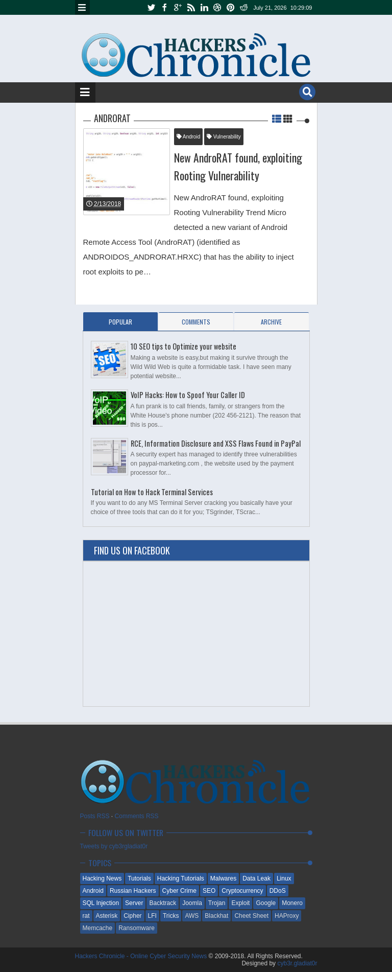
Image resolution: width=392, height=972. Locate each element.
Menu (82, 7)
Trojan (217, 903)
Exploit (240, 903)
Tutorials (139, 878)
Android (189, 137)
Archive (271, 321)
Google (266, 903)
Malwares (223, 878)
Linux (284, 878)
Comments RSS (137, 816)
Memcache (98, 928)
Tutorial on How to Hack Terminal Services (152, 492)
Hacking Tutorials (180, 878)
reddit (244, 7)
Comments (196, 321)
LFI (152, 915)
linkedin (204, 7)
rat (86, 915)
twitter (151, 7)
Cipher (132, 915)
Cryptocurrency (242, 890)
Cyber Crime (179, 890)
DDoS (278, 890)
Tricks (171, 915)
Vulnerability (224, 137)
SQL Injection (101, 903)
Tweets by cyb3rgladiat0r (114, 846)
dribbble (217, 7)
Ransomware (136, 928)
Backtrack (162, 903)
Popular (120, 321)
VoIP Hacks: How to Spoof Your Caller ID (188, 394)
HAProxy (287, 915)
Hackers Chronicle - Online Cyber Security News (142, 956)
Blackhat (216, 915)
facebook (164, 7)
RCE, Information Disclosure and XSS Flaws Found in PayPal (216, 443)
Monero (292, 903)
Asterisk (107, 915)
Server (134, 903)
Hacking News (102, 878)
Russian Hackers (133, 890)
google (177, 7)
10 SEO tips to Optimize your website (183, 346)
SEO (209, 890)
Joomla (192, 903)
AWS (192, 915)
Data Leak (256, 878)
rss (191, 7)
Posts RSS (95, 816)
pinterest (230, 7)
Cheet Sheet (251, 915)
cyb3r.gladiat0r (297, 963)
